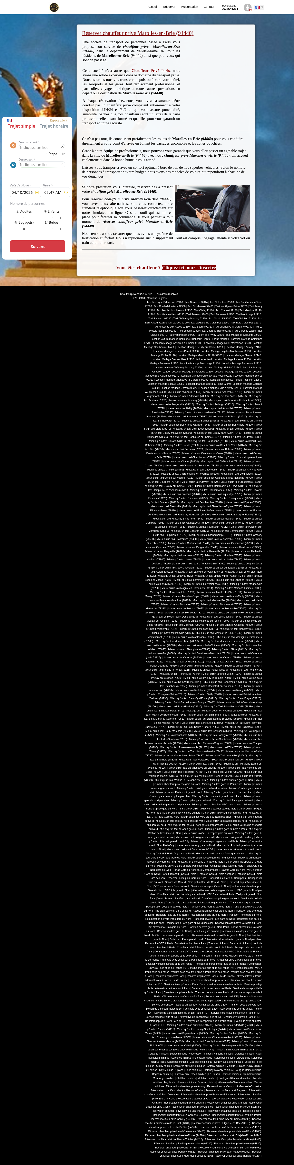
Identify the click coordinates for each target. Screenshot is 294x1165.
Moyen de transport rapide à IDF (164, 1008)
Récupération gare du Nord (213, 902)
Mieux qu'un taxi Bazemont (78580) (187, 416)
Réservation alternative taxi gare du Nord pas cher (233, 939)
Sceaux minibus (207, 1082)
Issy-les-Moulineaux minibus (180, 1082)
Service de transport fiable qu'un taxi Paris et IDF (181, 1012)
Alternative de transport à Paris (172, 988)
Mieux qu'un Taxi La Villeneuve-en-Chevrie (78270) (197, 767)
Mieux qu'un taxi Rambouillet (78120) (180, 682)
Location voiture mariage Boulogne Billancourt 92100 (180, 339)
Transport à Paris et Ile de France (218, 955)
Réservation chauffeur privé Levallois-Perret (236, 1115)
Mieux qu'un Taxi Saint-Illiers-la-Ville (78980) (229, 706)
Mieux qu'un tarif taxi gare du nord (195, 837)
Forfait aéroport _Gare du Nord (179, 874)
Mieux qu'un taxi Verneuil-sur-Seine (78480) (179, 755)
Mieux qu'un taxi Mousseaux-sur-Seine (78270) (227, 641)
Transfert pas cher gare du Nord (173, 910)
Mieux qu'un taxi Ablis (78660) (184, 392)
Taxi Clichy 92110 (204, 310)
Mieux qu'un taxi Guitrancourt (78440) (189, 543)
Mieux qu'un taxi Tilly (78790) (226, 747)
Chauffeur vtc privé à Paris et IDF (242, 1017)
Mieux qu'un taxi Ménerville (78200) (226, 608)
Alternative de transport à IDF (204, 1000)
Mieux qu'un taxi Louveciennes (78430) (206, 584)
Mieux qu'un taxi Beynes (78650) (200, 420)
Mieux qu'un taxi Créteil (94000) (183, 1045)
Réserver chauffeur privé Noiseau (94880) (237, 1143)
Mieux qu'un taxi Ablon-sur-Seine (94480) (190, 1025)
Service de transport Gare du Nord (210, 886)
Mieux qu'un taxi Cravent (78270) (200, 481)
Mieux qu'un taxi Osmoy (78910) (224, 661)
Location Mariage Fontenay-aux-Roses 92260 (206, 375)
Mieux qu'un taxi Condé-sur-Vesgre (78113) (170, 477)
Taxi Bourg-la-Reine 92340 (216, 330)
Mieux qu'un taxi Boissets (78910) (235, 428)
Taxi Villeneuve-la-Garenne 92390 (233, 326)
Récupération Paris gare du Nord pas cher (189, 923)
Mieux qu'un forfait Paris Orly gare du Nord (170, 853)
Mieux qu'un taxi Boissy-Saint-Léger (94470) (202, 1029)
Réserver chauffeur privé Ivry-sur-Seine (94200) (223, 1119)
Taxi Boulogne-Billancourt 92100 (165, 302)
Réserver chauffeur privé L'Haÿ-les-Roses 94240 (234, 1135)
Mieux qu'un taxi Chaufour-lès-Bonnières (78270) (192, 465)
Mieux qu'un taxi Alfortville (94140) (234, 1025)
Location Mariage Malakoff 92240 (222, 367)
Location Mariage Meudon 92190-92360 (200, 355)
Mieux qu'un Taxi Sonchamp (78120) (176, 735)
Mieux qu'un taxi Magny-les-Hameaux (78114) (187, 588)
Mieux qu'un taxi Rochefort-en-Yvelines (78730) (215, 686)
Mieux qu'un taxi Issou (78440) (184, 559)
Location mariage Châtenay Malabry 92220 (178, 367)
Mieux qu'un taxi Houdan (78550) (223, 555)
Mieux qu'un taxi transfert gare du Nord (232, 780)
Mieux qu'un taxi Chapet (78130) (180, 461)
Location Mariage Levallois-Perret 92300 (176, 351)
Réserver (169, 6)
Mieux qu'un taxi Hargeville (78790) (165, 551)
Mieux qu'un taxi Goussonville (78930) (220, 539)
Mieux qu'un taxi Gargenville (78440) (197, 547)
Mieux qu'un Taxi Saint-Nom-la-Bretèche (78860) (214, 718)
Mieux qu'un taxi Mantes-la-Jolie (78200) (172, 592)
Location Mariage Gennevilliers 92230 (173, 359)
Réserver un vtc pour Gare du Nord (186, 878)
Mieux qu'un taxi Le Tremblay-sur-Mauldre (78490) (196, 751)
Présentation (189, 6)
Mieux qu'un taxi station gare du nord (226, 820)
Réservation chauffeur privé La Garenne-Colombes (181, 1115)
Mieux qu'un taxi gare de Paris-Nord (222, 784)
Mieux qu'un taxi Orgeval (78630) (223, 657)
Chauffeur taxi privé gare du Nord (220, 898)
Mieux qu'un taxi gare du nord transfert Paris (229, 792)
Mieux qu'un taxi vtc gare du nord (181, 812)
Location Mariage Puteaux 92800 (232, 359)
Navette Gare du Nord (232, 869)
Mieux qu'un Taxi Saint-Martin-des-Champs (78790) (218, 714)
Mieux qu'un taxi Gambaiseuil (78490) (188, 522)
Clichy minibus (164, 1066)
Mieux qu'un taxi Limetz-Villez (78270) (216, 575)
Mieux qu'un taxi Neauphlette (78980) (189, 649)
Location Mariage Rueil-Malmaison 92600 (227, 343)
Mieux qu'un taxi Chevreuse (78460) (206, 469)
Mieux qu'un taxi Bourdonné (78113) (208, 441)
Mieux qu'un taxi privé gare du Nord (191, 800)
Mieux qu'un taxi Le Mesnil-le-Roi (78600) (230, 612)
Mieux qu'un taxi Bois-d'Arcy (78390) (193, 428)
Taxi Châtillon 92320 (244, 318)
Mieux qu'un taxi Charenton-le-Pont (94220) (217, 1037)
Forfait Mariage (220, 339)
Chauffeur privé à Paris (190, 947)
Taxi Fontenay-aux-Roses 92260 (171, 326)
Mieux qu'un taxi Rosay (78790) (235, 690)
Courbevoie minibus (201, 1061)
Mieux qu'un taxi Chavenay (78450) (241, 465)
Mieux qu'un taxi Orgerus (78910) (183, 657)
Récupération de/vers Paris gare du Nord (168, 919)
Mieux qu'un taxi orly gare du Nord (195, 845)
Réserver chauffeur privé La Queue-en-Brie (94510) (221, 1123)
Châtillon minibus (186, 1078)
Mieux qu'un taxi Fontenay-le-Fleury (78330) (236, 514)
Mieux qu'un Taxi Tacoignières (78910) (220, 735)
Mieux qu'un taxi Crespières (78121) (240, 481)
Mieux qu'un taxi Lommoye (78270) (194, 580)
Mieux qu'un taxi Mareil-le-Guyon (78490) (186, 596)
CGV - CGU (138, 298)
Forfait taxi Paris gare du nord (186, 939)
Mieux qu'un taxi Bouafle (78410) (167, 441)
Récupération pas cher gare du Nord (213, 910)
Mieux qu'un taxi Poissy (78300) (210, 669)
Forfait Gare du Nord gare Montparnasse (195, 869)
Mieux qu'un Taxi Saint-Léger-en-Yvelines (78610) (214, 710)
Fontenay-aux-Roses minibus (190, 1074)
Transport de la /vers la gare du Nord (210, 906)
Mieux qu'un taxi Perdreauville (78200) (200, 665)
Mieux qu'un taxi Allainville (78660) (189, 396)
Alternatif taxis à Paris (249, 976)
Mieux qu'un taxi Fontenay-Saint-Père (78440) (178, 518)
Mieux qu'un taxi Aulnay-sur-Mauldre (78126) (200, 412)
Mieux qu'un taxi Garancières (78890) (233, 522)
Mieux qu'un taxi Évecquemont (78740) (232, 498)
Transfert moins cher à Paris (191, 943)
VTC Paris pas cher (242, 968)
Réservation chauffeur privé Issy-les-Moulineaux (177, 1110)
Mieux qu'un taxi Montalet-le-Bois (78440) (219, 633)
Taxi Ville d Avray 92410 (210, 334)
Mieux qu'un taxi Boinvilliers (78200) (233, 424)
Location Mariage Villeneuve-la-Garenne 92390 (181, 379)
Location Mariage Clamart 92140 (242, 355)
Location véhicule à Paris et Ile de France (169, 963)
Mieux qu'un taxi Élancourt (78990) (188, 498)
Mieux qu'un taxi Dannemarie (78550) (211, 490)
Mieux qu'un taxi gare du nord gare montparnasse (195, 825)
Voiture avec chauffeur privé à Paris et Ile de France (200, 972)
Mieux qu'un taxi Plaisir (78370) (242, 665)
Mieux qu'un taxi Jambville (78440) (222, 559)
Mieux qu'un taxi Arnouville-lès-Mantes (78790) (235, 400)
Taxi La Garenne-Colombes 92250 (210, 322)
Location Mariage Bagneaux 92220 (241, 363)
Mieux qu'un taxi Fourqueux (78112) (208, 526)
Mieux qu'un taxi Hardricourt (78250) (240, 547)
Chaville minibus (189, 1049)
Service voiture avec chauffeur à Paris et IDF (236, 1012)
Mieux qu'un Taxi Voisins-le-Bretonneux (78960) (181, 780)
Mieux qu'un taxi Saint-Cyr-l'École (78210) (193, 698)
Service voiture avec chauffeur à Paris (221, 984)
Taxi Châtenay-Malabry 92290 (190, 318)
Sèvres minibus (178, 1053)
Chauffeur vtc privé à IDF (213, 1004)
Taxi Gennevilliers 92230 (170, 314)
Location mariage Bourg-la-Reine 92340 (208, 383)
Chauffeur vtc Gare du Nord (210, 882)
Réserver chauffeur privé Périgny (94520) (173, 1151)
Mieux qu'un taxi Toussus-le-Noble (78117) (183, 747)
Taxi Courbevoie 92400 (200, 306)
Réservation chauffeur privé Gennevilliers (238, 1106)
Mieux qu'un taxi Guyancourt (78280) (233, 543)
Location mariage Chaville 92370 (179, 388)
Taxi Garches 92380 (244, 330)
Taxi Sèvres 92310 (202, 326)
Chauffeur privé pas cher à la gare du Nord (181, 894)
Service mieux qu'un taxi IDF (222, 996)
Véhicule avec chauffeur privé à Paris (183, 996)
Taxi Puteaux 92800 (197, 314)
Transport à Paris (218, 943)
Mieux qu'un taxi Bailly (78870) (184, 408)
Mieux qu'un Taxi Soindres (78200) (241, 727)
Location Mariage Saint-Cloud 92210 (192, 371)
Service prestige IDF (175, 1000)
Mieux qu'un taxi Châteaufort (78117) (221, 461)
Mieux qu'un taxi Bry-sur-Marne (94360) (186, 1033)
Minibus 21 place (235, 1066)
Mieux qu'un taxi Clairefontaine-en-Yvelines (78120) (190, 473)
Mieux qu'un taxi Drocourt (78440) (182, 494)
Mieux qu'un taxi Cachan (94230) (228, 1033)
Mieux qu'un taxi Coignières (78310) (241, 473)
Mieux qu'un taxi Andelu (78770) (229, 396)
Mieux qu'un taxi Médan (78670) (186, 608)
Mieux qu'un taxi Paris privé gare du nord (179, 792)
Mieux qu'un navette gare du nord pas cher (212, 857)
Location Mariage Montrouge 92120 (200, 363)
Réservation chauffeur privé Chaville (184, 1102)
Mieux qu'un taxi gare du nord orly (235, 837)
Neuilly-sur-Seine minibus (228, 1061)
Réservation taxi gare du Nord (173, 931)
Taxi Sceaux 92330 (188, 330)
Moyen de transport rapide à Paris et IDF (210, 1021)
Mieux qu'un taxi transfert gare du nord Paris (217, 796)
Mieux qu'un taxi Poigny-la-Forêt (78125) (167, 669)
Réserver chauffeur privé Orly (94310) (176, 1147)
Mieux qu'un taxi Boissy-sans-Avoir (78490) (218, 432)
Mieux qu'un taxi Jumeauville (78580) (226, 567)
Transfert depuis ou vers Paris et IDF (165, 1021)
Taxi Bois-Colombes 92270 (246, 322)
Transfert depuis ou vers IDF (245, 1004)
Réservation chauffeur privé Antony (185, 1086)
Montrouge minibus (163, 1078)
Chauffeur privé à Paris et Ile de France (239, 959)
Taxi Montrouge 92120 (248, 314)
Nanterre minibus (223, 1053)
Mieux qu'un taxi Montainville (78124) (173, 633)
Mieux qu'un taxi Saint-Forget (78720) (240, 698)
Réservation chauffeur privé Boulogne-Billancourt (208, 1094)
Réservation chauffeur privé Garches (192, 1106)
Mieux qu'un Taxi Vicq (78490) (205, 763)
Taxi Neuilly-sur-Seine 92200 (231, 306)
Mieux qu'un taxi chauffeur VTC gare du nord (217, 804)
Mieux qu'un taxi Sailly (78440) (205, 694)
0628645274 (230, 7)
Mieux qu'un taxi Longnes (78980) (235, 580)
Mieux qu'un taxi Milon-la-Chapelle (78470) (230, 624)
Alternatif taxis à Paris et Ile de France (166, 980)
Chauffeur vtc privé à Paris (178, 992)
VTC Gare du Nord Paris (220, 894)
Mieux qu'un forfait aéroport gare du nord (238, 849)
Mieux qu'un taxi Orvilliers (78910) (185, 661)
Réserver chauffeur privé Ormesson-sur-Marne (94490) (230, 1147)
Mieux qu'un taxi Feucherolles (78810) (202, 502)
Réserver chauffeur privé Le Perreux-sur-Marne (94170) (230, 1127)
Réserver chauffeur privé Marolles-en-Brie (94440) (233, 1139)
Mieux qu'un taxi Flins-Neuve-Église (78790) (217, 506)
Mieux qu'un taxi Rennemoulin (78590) (225, 682)
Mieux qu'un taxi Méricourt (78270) (185, 612)
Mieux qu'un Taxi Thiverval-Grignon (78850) (208, 743)
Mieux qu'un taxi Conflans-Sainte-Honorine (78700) (225, 477)
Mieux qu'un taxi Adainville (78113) (222, 392)
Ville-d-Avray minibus (212, 1049)
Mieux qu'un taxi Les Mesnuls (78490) (221, 616)
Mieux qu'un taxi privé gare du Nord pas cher (202, 788)
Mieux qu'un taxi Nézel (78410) (229, 649)
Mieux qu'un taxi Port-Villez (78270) (222, 673)
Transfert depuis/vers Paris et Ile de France (210, 976)
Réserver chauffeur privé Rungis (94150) (237, 1155)
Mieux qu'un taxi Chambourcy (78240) (195, 457)
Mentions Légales (157, 298)
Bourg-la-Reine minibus (248, 1070)
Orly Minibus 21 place (171, 1070)
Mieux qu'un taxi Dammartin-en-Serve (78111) (221, 486)
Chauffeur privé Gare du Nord (226, 865)
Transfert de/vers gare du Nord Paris (208, 927)
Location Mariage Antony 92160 (243, 347)
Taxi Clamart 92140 (226, 310)
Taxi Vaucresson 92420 (182, 334)
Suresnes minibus (181, 1057)
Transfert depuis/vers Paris (169, 976)
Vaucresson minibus (200, 1053)
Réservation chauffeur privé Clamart (227, 1102)
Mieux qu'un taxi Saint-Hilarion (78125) (180, 706)
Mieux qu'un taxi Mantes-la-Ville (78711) (219, 592)
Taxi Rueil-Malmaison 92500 (170, 306)
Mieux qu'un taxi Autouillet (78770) (223, 408)
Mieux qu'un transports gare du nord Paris (214, 841)
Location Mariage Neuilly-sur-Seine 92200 (200, 347)
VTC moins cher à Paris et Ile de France (206, 968)
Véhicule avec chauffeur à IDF (201, 1008)
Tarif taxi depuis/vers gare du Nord (171, 935)
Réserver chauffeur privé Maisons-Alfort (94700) (234, 1131)
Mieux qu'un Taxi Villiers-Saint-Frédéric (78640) (206, 776)
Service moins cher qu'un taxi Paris (211, 988)
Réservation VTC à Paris (159, 943)
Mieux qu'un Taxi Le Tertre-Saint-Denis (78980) (215, 739)
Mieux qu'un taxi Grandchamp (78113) (210, 535)
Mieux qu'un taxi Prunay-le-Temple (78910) (208, 678)
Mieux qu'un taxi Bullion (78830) (224, 449)
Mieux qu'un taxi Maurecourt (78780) (221, 604)
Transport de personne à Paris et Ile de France (220, 963)
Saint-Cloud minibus (237, 1049)
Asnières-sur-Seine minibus (189, 1066)
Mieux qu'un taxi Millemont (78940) (184, 624)
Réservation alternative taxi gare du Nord (238, 923)
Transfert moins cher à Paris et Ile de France (172, 955)
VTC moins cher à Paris (199, 951)
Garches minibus (244, 1053)
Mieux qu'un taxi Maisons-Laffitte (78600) (238, 588)
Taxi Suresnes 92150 (222, 314)
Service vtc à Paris (240, 943)
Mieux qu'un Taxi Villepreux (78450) (183, 771)
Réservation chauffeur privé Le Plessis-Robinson (234, 1110)
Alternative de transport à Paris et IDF (201, 1017)
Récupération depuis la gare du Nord (166, 906)
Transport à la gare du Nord (245, 902)
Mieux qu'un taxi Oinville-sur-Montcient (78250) (204, 653)
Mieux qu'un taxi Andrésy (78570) (188, 400)
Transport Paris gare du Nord (244, 914)
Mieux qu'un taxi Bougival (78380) (242, 437)
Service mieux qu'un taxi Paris (181, 984)
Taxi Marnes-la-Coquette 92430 (243, 334)
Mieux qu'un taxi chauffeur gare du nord (225, 812)
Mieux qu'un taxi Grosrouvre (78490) (177, 539)
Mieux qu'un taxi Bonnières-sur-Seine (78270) (195, 437)
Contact (209, 6)
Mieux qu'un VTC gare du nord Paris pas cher (182, 865)
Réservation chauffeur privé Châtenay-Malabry (203, 1098)
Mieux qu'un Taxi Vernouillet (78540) (226, 755)
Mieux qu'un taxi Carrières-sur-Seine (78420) (207, 453)
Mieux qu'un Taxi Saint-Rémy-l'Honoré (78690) (194, 727)
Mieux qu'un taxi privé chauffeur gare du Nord (211, 808)
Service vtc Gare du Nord (179, 882)
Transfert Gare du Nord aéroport (216, 874)
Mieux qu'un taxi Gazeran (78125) (190, 531)
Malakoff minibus (207, 1078)
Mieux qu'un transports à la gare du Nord (200, 861)
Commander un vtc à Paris (169, 951)
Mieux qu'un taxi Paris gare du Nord (233, 800)
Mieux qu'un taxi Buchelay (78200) (185, 449)
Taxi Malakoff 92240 (220, 318)
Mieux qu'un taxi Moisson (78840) (199, 629)
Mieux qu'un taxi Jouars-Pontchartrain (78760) (199, 563)
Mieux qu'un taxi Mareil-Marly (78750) (233, 596)
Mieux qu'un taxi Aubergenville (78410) (172, 404)
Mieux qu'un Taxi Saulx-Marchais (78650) (168, 731)
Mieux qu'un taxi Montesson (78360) (194, 637)
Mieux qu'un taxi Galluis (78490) (224, 518)
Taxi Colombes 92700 (222, 302)
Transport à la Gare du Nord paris (227, 878)
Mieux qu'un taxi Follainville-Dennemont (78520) (205, 510)
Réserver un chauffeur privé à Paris (209, 980)
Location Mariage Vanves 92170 (233, 371)
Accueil (152, 6)
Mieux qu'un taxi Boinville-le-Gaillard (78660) (186, 424)
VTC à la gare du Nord (177, 890)
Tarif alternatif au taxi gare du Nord (166, 927)
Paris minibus (192, 1070)
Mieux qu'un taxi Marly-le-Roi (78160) (214, 600)
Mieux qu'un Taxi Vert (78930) (237, 759)
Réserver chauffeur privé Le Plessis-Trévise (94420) (174, 1139)
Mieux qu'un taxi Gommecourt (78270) (232, 531)
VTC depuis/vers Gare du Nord (171, 886)
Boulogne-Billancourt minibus (234, 1078)
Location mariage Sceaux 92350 (166, 383)
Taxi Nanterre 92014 (196, 302)
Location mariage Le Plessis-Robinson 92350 (235, 379)
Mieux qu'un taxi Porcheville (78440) (179, 673)
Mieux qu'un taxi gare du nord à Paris (226, 829)
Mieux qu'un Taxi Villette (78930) (223, 771)
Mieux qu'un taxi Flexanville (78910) (171, 506)
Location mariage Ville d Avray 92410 (220, 388)
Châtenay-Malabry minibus (218, 1070)
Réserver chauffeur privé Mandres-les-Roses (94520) (175, 1135)
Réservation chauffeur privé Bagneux (226, 1090)
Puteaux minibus (202, 1057)
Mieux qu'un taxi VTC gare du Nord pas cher (206, 816)
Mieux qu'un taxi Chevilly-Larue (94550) (208, 1041)
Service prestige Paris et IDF (162, 1017)
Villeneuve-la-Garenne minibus (235, 1082)
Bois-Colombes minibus (174, 1061)
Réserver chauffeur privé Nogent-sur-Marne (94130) (183, 1143)
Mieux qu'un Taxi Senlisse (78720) (213, 731)
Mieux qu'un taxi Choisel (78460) (165, 469)
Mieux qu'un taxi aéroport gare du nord (181, 829)
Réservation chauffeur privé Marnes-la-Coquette (234, 1086)
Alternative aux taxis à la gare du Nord (213, 890)
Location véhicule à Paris (219, 947)
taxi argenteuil (204, 359)
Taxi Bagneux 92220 (159, 318)
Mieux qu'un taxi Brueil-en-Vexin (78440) (224, 445)
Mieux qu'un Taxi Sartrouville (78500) (202, 722)
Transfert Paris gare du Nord (172, 914)
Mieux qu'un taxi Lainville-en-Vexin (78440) (199, 571)
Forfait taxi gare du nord (206, 931)
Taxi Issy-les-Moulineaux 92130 (174, 310)
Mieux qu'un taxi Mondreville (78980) (240, 629)
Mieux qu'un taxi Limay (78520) (175, 575)
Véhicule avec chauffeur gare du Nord (178, 898)
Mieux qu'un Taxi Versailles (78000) (198, 759)
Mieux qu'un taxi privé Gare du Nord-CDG (190, 849)
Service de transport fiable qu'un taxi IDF (174, 1004)
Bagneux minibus (162, 1074)
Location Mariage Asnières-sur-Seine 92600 (177, 343)
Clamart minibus (252, 1074)
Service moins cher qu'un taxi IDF (242, 1000)
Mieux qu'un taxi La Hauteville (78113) (208, 551)
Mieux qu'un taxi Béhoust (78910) (228, 416)
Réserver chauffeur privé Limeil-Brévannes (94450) (176, 1131)
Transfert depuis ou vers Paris (212, 992)
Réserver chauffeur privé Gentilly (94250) (172, 1119)
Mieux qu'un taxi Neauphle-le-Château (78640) (204, 645)
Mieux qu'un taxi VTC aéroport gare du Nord (208, 833)
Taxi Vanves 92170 (177, 322)
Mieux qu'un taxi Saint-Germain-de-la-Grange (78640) (185, 702)
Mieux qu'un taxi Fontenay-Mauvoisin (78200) (184, 514)
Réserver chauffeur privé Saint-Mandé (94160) (224, 1151)
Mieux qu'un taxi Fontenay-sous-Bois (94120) (228, 1045)
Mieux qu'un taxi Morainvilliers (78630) (177, 641)
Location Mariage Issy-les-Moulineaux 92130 (226, 351)
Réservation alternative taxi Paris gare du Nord (218, 935)
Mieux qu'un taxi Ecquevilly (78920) (222, 494)
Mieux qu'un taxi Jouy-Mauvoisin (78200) (180, 567)
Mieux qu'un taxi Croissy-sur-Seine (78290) (169, 486)
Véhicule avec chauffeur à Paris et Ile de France (188, 959)
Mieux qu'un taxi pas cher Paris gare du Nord (221, 853)
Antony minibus (215, 1066)
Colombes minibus (224, 1057)
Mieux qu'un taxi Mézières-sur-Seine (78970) (205, 620)
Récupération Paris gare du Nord (208, 914)
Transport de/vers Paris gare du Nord (214, 919)
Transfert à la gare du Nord (181, 902)
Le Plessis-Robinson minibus (224, 1074)
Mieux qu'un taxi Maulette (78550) (180, 604)
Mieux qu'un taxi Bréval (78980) (181, 445)
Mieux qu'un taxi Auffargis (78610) (215, 404)
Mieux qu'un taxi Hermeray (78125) (183, 555)
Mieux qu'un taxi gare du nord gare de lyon (180, 820)
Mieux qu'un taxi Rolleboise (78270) (195, 690)
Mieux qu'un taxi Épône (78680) (243, 502)
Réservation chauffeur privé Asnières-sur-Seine (177, 1090)
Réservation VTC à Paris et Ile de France (238, 951)
